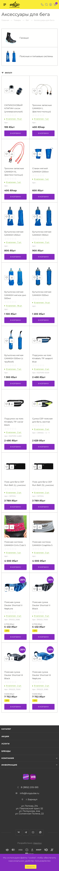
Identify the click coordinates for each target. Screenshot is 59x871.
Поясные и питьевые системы (29, 56)
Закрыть (30, 866)
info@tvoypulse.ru (29, 793)
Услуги (5, 744)
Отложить (6, 90)
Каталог (6, 729)
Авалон (37, 843)
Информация (9, 765)
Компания (7, 758)
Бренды (6, 751)
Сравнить (11, 90)
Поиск (46, 4)
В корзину (15, 133)
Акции (5, 736)
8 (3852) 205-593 (29, 787)
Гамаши (17, 38)
